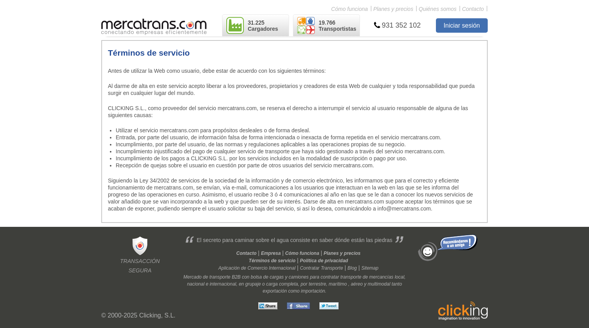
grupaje (253, 284)
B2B (236, 277)
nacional (196, 284)
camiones (299, 277)
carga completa (282, 284)
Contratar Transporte (321, 268)
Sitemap (369, 268)
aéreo (357, 284)
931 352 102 (401, 25)
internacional (223, 284)
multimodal (379, 284)
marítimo (338, 284)
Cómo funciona (349, 9)
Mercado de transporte (207, 277)
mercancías (381, 277)
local (399, 277)
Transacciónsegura (140, 254)
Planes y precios (393, 9)
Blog (352, 268)
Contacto (473, 9)
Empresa (271, 253)
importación (313, 291)
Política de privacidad (324, 260)
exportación (275, 291)
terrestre (317, 284)
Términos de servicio (272, 260)
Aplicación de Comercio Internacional (257, 268)
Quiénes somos (438, 9)
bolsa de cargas (267, 277)
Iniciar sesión (462, 25)
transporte (351, 277)
